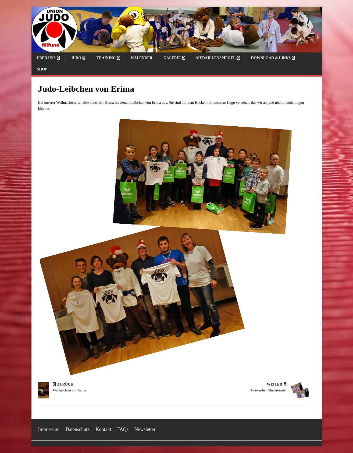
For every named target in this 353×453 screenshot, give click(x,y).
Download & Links (271, 58)
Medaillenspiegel (216, 58)
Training (106, 58)
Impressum (49, 429)
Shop (42, 69)
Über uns (46, 58)
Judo (76, 58)
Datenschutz (78, 429)
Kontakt (103, 429)
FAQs (123, 429)
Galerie (172, 58)
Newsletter (144, 429)
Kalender (141, 58)
